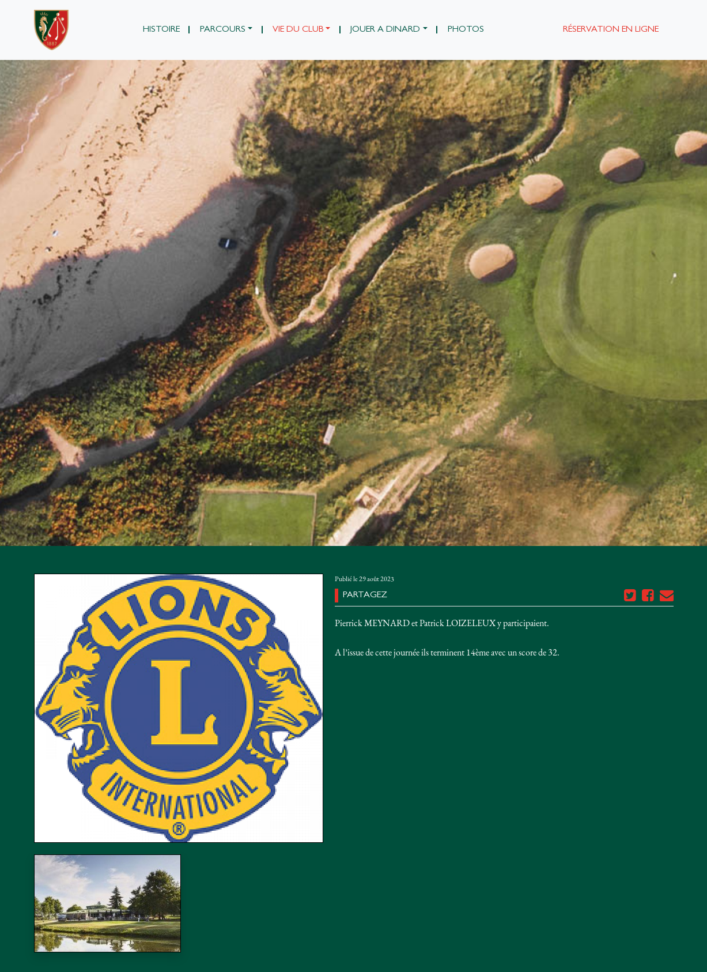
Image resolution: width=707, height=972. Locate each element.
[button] (226, 30)
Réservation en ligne (611, 30)
